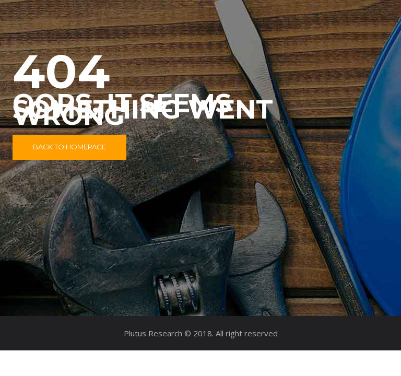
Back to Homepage (69, 147)
